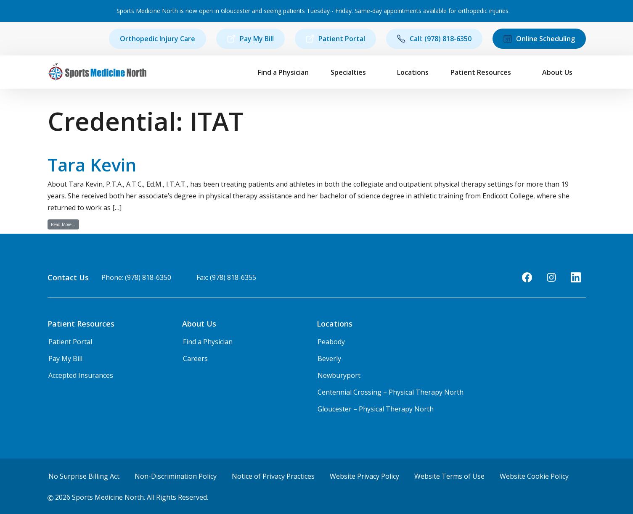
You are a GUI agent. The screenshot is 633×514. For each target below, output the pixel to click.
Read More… (65, 224)
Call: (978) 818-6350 (434, 38)
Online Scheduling (539, 38)
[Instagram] (551, 277)
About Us (557, 72)
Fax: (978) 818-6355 (226, 277)
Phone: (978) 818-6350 (136, 277)
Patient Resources (480, 72)
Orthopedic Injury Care (157, 38)
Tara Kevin (92, 165)
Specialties (348, 72)
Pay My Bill (250, 38)
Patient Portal (335, 38)
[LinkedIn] (576, 277)
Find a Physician (283, 72)
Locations (413, 72)
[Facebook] (527, 277)
